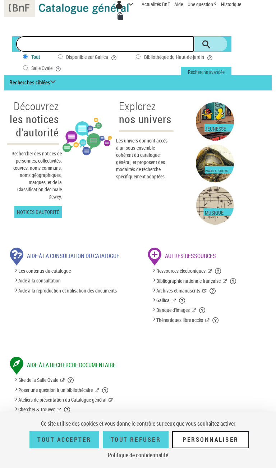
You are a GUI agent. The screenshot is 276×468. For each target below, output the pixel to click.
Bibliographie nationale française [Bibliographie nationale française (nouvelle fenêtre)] (188, 280)
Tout (35, 56)
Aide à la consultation (39, 280)
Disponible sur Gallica (92, 57)
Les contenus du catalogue (44, 270)
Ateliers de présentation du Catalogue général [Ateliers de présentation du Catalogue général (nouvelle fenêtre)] (62, 399)
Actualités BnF (156, 4)
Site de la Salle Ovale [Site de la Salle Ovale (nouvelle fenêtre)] (38, 379)
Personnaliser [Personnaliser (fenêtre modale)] (211, 440)
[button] (218, 271)
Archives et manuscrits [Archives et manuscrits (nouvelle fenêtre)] (178, 290)
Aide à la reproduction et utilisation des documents (67, 290)
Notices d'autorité (38, 212)
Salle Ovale (46, 68)
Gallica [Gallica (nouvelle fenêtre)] (163, 300)
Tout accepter (64, 440)
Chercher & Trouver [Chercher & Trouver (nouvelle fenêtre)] (36, 409)
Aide (179, 4)
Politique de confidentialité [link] (138, 455)
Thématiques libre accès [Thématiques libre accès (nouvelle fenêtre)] (179, 320)
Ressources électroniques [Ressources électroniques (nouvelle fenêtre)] (181, 270)
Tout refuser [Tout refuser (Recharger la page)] (136, 440)
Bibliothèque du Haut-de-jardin (179, 57)
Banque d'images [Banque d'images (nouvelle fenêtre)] (173, 309)
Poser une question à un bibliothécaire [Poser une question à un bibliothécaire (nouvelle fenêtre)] (55, 390)
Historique (231, 4)
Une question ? (202, 4)
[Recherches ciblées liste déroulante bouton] (33, 82)
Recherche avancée (206, 72)
